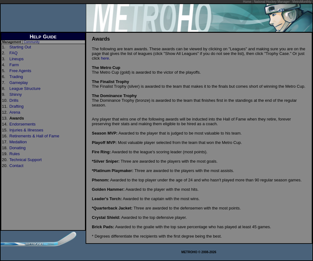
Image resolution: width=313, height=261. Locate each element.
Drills (13, 100)
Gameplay (18, 82)
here (105, 58)
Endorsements (22, 124)
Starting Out (20, 47)
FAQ (13, 53)
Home (247, 1)
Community (32, 42)
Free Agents (20, 70)
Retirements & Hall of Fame (34, 136)
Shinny (15, 94)
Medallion (18, 142)
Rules (14, 153)
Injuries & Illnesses (26, 130)
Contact (16, 165)
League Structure (25, 88)
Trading (16, 76)
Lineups (16, 59)
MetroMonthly (301, 1)
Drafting (16, 106)
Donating (17, 147)
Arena (14, 112)
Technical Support (25, 159)
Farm (14, 64)
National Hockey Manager (272, 1)
